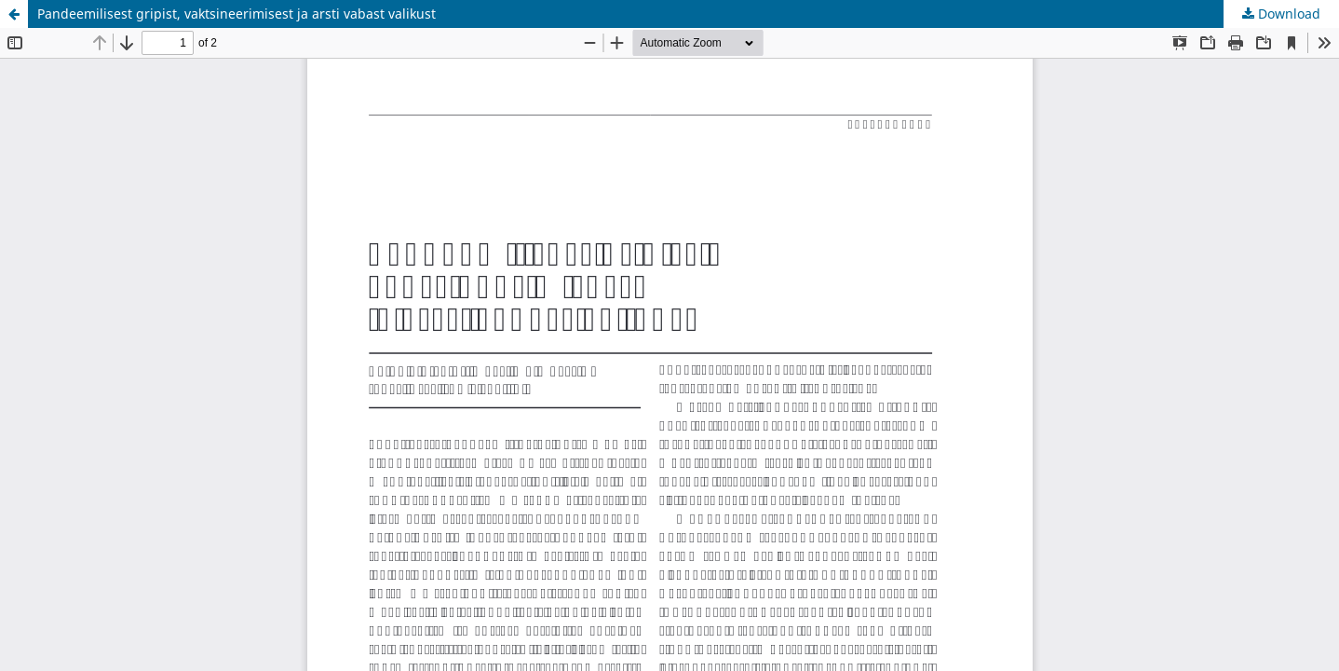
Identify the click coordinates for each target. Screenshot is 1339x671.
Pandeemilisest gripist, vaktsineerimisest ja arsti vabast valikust (236, 13)
